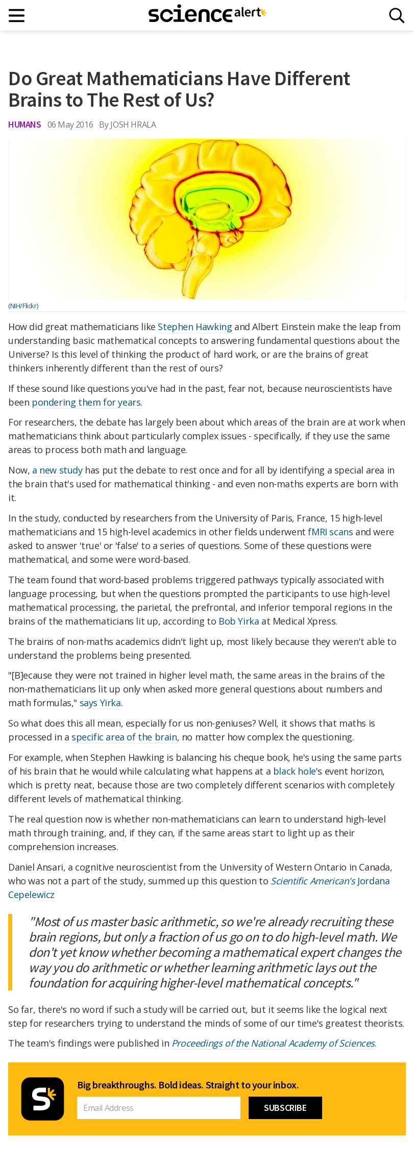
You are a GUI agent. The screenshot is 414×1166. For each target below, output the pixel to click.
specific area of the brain (124, 737)
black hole (294, 771)
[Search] (397, 15)
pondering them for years (86, 402)
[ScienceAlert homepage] (207, 15)
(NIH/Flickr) (23, 305)
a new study (57, 470)
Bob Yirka (238, 621)
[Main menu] (17, 15)
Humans (24, 124)
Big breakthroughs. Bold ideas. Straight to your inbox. (188, 1084)
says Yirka (100, 703)
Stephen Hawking (195, 326)
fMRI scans (330, 532)
